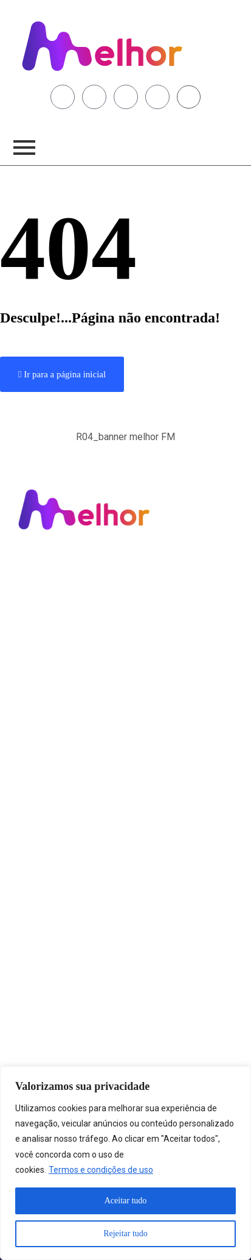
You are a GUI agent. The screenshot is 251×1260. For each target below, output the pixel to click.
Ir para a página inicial (62, 374)
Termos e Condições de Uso (69, 826)
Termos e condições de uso (101, 1170)
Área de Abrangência (56, 784)
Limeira (32, 608)
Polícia (30, 665)
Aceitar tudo (126, 1200)
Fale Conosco (42, 721)
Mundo (31, 651)
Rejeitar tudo (125, 1233)
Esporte (32, 679)
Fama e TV (37, 693)
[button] (125, 443)
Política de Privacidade (59, 812)
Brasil (28, 637)
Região (30, 623)
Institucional (40, 770)
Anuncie (33, 707)
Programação (42, 580)
